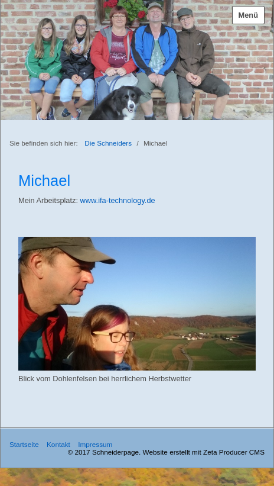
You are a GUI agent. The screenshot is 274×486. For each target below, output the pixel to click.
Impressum (95, 444)
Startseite (24, 444)
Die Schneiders (108, 143)
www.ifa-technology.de (117, 200)
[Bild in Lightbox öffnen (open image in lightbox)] (137, 304)
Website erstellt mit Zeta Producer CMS (204, 452)
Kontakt (58, 444)
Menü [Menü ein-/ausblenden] (248, 15)
